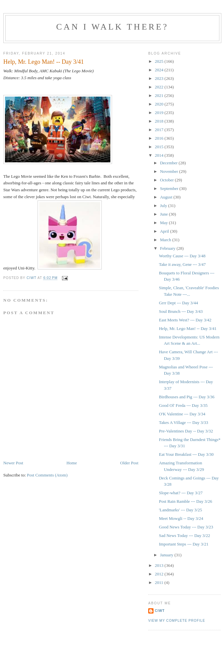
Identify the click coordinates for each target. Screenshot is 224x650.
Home (72, 462)
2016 (159, 138)
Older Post (129, 462)
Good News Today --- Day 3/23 (186, 526)
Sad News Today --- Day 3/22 (184, 535)
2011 (159, 582)
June (164, 214)
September (170, 188)
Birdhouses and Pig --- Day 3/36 (186, 396)
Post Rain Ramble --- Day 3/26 (185, 501)
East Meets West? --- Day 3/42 (185, 319)
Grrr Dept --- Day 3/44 (178, 302)
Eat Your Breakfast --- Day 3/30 (186, 454)
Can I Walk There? (112, 27)
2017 (159, 129)
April (165, 231)
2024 (159, 69)
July (164, 205)
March (166, 239)
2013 (159, 565)
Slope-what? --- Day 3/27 (181, 492)
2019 (159, 112)
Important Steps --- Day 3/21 (183, 544)
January (167, 554)
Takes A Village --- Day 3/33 (183, 422)
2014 (159, 155)
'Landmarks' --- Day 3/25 (180, 509)
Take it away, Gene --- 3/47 (182, 264)
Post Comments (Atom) (47, 475)
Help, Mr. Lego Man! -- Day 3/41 (187, 328)
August (167, 197)
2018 (159, 121)
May (164, 222)
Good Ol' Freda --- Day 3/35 (183, 405)
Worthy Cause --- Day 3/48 (182, 255)
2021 (159, 95)
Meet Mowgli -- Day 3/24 (181, 518)
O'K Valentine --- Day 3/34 (182, 413)
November (169, 171)
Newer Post (13, 462)
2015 (159, 146)
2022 (159, 86)
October (167, 179)
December (169, 162)
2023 (159, 78)
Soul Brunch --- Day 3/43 (181, 311)
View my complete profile (176, 620)
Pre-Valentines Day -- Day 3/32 (186, 431)
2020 (159, 104)
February (168, 248)
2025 (159, 61)
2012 (159, 573)
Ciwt (160, 611)
